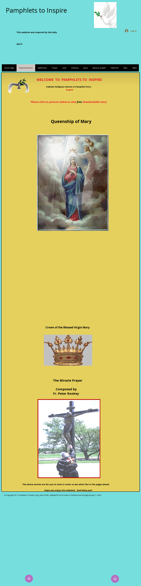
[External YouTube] (71, 274)
